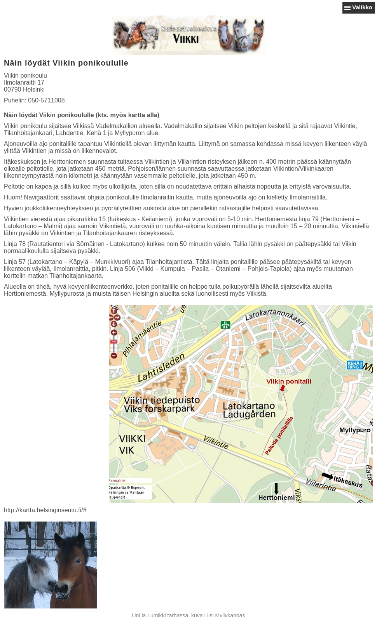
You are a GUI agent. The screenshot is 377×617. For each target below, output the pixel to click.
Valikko (362, 7)
